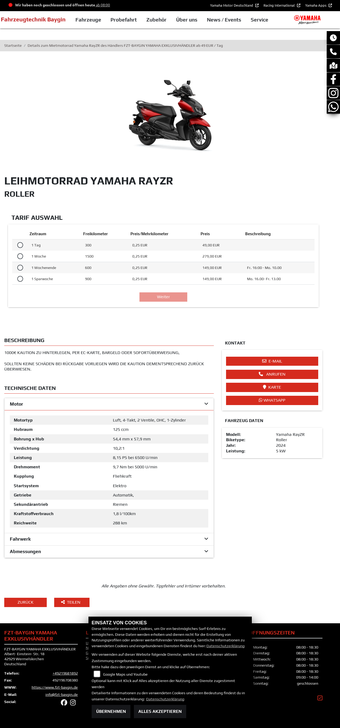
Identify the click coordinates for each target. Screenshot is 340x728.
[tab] (109, 404)
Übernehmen (111, 711)
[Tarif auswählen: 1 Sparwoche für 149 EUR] (20, 279)
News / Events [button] (224, 20)
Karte (272, 387)
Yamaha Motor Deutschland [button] (232, 5)
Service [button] (259, 20)
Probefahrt (123, 20)
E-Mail (272, 361)
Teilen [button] (71, 602)
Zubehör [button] (156, 20)
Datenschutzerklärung (225, 646)
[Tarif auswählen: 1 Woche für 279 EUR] (20, 256)
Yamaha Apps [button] (316, 5)
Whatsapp (272, 400)
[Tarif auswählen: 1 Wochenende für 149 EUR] (20, 268)
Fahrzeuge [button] (88, 20)
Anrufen (272, 374)
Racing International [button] (280, 5)
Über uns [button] (186, 20)
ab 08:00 (102, 4)
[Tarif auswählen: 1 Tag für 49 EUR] (20, 245)
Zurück (25, 602)
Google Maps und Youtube (125, 674)
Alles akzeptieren (160, 711)
